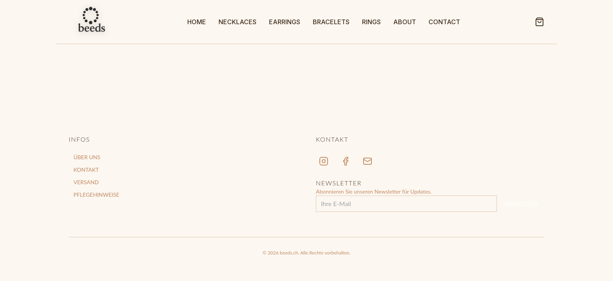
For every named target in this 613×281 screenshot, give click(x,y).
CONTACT (444, 22)
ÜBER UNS (86, 157)
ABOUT (404, 22)
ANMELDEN (520, 203)
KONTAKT (86, 169)
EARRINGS (284, 22)
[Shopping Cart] (539, 22)
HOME (196, 22)
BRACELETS (331, 22)
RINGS (371, 22)
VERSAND (86, 182)
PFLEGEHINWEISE (96, 194)
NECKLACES (237, 22)
